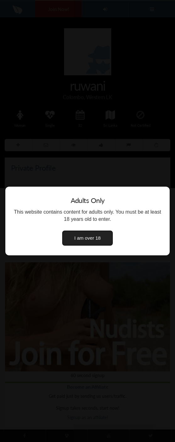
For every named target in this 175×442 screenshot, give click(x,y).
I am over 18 (87, 238)
